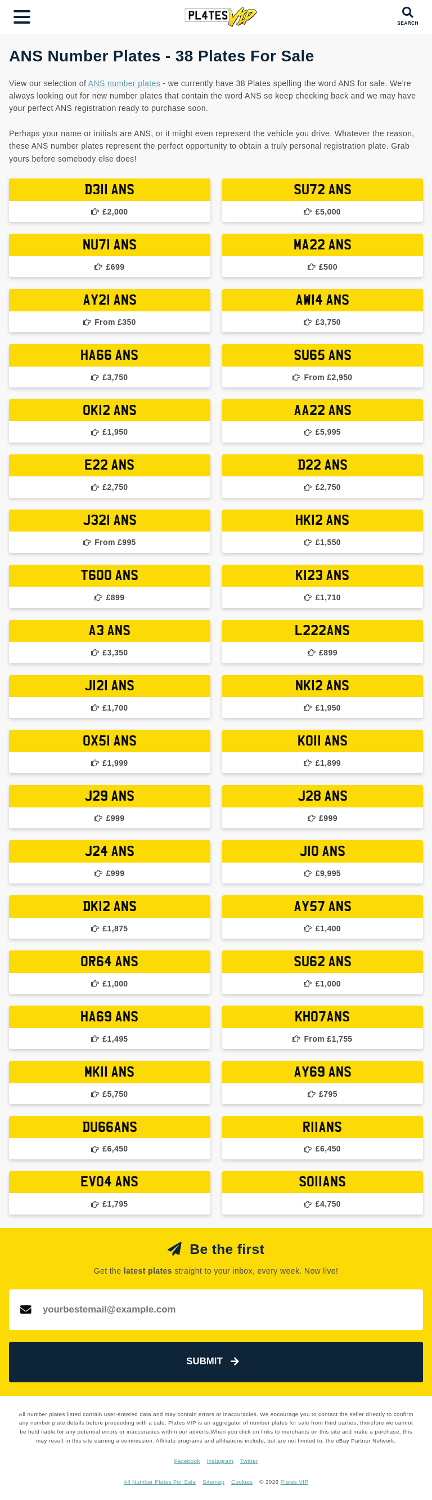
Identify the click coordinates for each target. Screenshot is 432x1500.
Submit (212, 1361)
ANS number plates (124, 83)
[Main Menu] (22, 17)
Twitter (249, 1461)
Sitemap (213, 1482)
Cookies (242, 1482)
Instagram (220, 1461)
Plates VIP (295, 1482)
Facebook (187, 1461)
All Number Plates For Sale (160, 1482)
